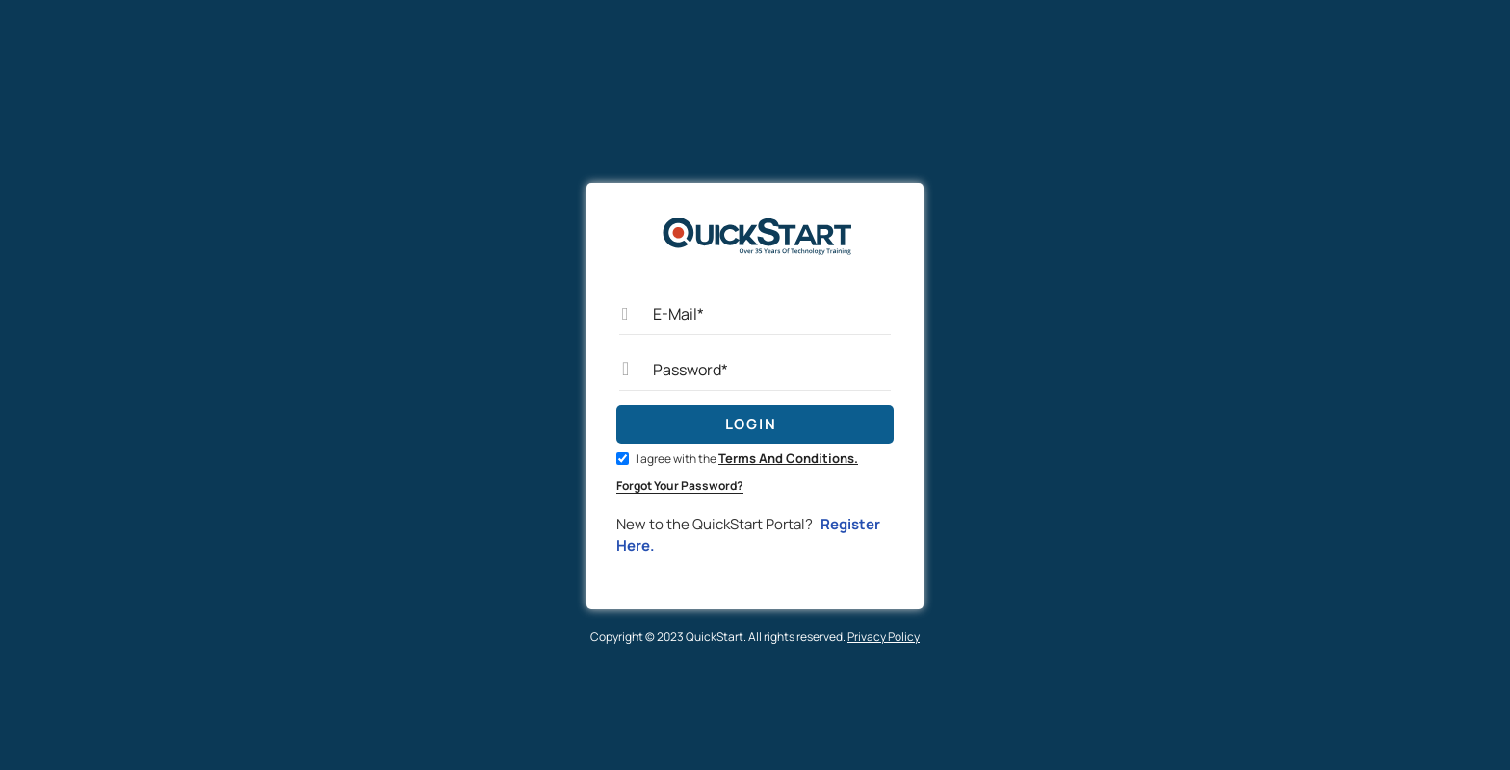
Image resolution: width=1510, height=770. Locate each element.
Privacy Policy (883, 637)
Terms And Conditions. (788, 458)
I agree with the (737, 458)
